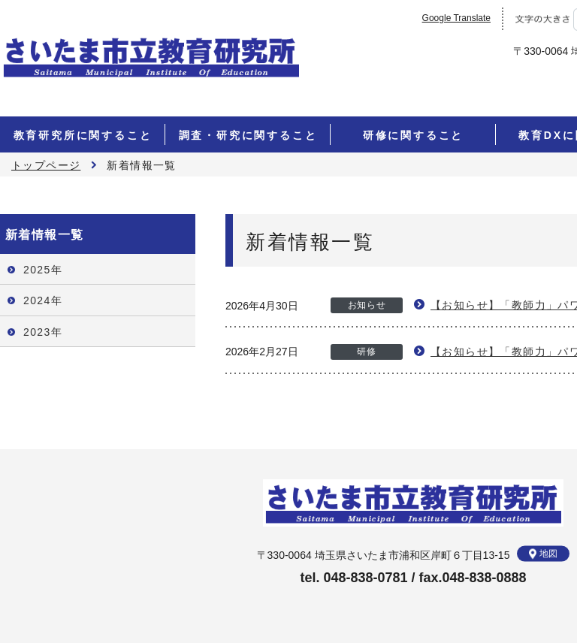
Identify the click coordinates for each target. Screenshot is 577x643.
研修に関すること (413, 135)
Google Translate (456, 18)
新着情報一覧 (44, 234)
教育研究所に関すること (83, 135)
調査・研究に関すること (248, 135)
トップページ (45, 165)
